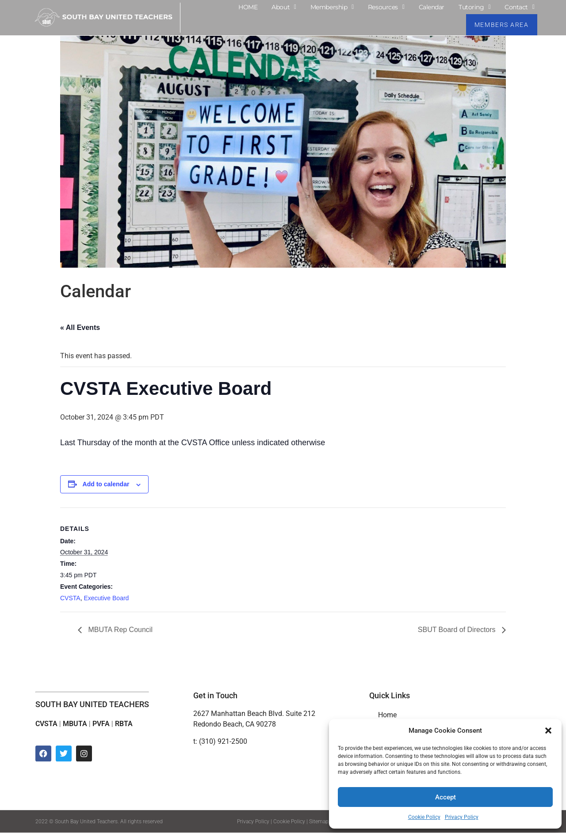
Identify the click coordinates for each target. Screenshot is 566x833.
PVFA (101, 724)
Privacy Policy (461, 817)
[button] (548, 730)
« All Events (80, 327)
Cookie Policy (424, 817)
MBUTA (75, 724)
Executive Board (106, 598)
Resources (386, 7)
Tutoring (474, 7)
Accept (445, 797)
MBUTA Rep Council (119, 630)
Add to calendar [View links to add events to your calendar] (106, 484)
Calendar (431, 7)
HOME (247, 7)
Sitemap (319, 822)
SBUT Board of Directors (457, 630)
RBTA (124, 724)
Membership (332, 7)
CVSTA (70, 598)
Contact (520, 7)
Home (387, 715)
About (284, 7)
